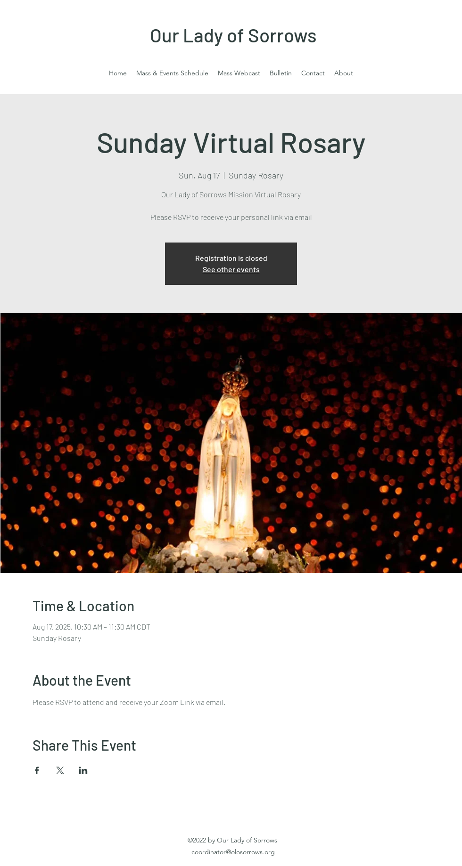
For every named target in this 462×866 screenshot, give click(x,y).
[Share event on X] (60, 770)
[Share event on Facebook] (37, 770)
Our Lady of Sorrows (233, 35)
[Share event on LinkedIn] (83, 770)
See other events (231, 269)
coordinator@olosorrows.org (233, 852)
